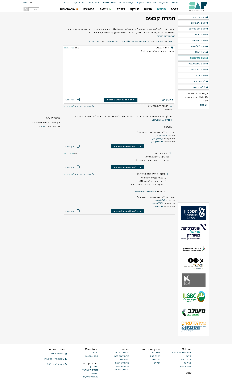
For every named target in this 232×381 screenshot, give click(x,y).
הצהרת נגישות (185, 366)
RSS (203, 105)
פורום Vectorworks (198, 63)
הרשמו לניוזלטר (58, 353)
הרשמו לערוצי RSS (57, 364)
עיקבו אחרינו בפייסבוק (55, 359)
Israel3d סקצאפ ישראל (83, 106)
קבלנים (157, 363)
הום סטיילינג (124, 359)
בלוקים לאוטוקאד (90, 370)
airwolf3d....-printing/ (162, 120)
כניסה (25, 2)
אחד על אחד (93, 2)
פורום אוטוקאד (122, 366)
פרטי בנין (94, 366)
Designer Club (91, 356)
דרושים (67, 2)
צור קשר (187, 363)
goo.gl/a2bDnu (157, 141)
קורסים (95, 352)
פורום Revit (201, 52)
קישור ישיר (168, 100)
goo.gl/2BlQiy (157, 138)
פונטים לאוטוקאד (90, 377)
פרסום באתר (185, 359)
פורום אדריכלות (200, 17)
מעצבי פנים (155, 356)
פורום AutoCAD (199, 46)
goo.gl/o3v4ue (161, 135)
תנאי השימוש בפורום (166, 36)
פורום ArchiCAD (199, 69)
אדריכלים (156, 352)
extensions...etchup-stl (145, 191)
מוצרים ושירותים (109, 2)
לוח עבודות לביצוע (147, 2)
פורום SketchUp (199, 58)
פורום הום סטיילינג (198, 29)
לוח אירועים (79, 2)
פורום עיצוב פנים (199, 23)
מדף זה (43, 126)
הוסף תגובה (72, 99)
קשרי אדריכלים (126, 2)
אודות (188, 356)
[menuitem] (173, 2)
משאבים (94, 373)
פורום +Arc (202, 75)
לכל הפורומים (200, 87)
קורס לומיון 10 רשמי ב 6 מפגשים (120, 100)
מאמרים (174, 2)
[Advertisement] (119, 75)
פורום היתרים (201, 34)
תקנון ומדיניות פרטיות (181, 352)
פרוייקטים (163, 2)
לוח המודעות (201, 81)
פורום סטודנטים (200, 40)
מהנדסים (156, 359)
